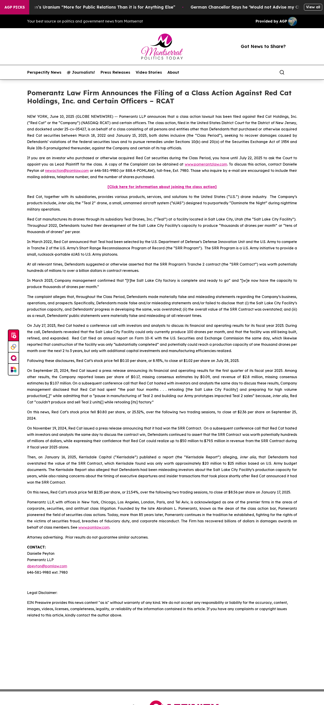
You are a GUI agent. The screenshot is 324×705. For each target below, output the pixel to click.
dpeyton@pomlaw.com (47, 566)
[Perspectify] (13, 346)
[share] (294, 72)
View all (313, 7)
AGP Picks (14, 7)
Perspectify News (44, 72)
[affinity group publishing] (13, 358)
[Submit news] (13, 335)
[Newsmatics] (13, 369)
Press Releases (115, 72)
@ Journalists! (81, 72)
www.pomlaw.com (93, 527)
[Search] (282, 72)
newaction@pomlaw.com (67, 170)
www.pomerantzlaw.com (206, 164)
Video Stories (149, 72)
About (173, 72)
